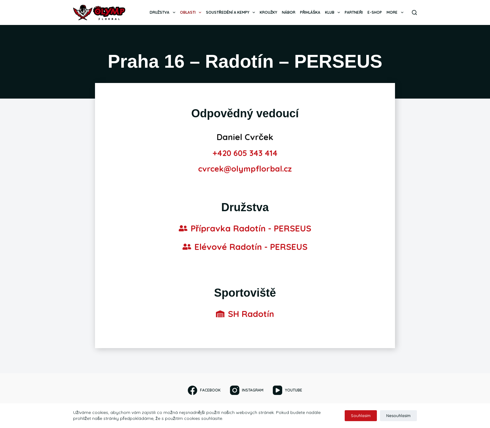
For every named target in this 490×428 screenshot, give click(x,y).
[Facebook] (204, 390)
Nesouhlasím (398, 415)
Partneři (354, 12)
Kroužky (268, 12)
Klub (333, 12)
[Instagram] (246, 390)
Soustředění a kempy (232, 12)
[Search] (414, 12)
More (396, 12)
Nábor (288, 12)
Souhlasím (361, 415)
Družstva (164, 12)
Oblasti (192, 12)
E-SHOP (375, 12)
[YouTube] (287, 390)
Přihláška (310, 12)
